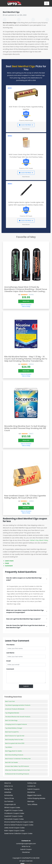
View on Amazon (26, 305)
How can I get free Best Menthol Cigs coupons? (23, 619)
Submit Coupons (33, 789)
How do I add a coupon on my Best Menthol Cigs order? (24, 579)
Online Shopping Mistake (36, 798)
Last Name (10, 653)
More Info (26, 301)
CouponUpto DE (10, 804)
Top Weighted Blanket (12, 713)
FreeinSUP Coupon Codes (13, 816)
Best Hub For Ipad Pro (12, 732)
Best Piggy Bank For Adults (13, 751)
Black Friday (43, 540)
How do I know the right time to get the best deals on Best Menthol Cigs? (25, 626)
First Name (10, 645)
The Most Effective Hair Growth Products (17, 717)
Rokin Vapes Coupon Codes (14, 831)
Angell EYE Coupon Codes (13, 810)
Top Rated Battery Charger (13, 728)
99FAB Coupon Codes (12, 808)
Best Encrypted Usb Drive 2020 (14, 743)
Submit (26, 686)
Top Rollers (8, 747)
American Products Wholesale (14, 709)
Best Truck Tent (10, 701)
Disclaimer (26, 852)
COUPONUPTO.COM (28, 858)
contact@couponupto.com (26, 844)
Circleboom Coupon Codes (14, 813)
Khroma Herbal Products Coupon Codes (18, 822)
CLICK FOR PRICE (26, 125)
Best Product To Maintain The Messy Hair (18, 759)
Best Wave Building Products (14, 755)
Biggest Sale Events (34, 795)
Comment (9, 566)
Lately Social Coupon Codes (14, 828)
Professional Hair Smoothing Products (17, 774)
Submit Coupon (26, 849)
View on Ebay (26, 306)
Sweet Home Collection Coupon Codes (18, 833)
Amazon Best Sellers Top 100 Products (17, 766)
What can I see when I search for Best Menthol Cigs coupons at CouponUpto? (25, 611)
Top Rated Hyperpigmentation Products (17, 705)
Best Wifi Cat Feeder (11, 762)
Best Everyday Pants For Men (14, 739)
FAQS (7, 563)
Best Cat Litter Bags (11, 720)
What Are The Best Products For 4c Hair (17, 770)
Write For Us (26, 846)
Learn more (9, 561)
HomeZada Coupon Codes (14, 819)
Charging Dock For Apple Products (16, 724)
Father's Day (34, 540)
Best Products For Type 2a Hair (14, 736)
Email (8, 661)
